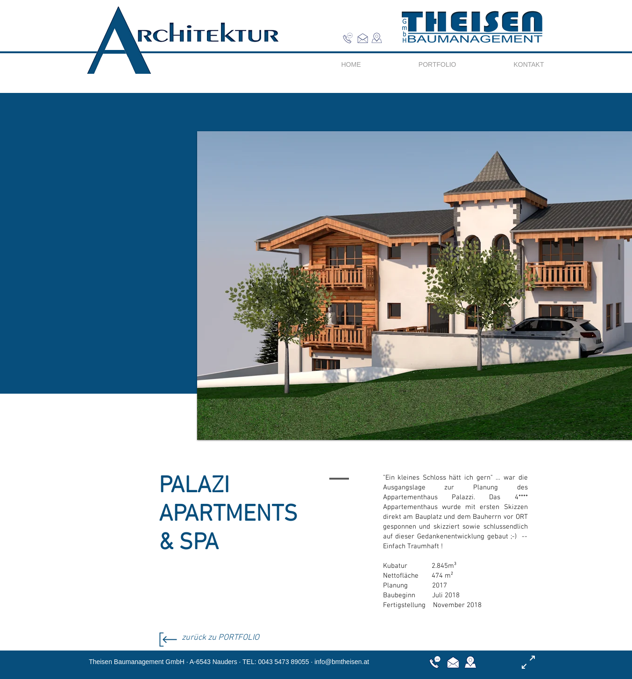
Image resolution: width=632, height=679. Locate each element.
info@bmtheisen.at (341, 661)
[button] (377, 38)
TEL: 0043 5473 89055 (275, 661)
